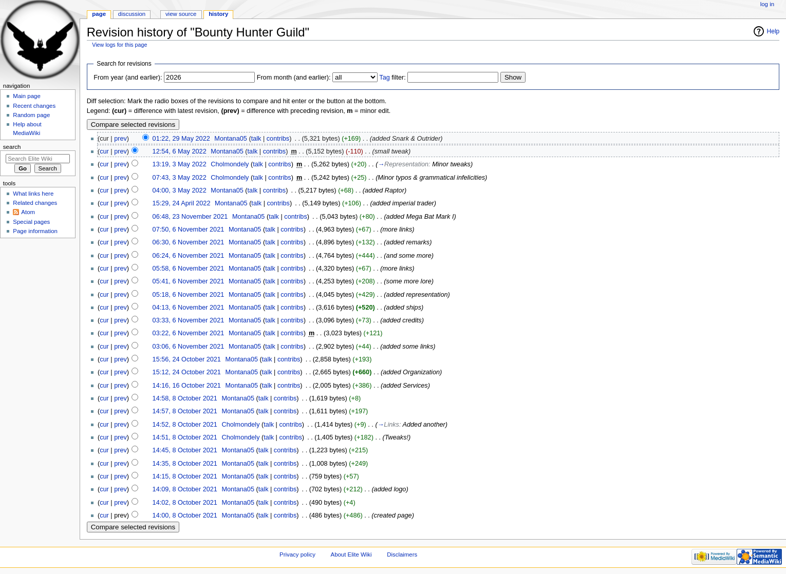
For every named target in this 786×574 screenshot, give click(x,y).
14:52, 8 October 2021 (185, 424)
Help (773, 31)
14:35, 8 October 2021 (185, 463)
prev (120, 138)
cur (104, 151)
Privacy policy (297, 554)
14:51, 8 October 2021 (185, 437)
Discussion (131, 14)
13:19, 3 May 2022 (180, 164)
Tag (384, 77)
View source (180, 14)
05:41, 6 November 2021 (188, 281)
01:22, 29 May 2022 (181, 138)
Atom (28, 212)
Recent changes (34, 106)
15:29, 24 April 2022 (182, 203)
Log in (767, 4)
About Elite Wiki (351, 554)
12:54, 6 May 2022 (180, 151)
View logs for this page (119, 45)
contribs (278, 138)
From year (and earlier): (127, 77)
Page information (35, 231)
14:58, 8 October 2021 (185, 398)
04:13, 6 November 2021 (188, 307)
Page (99, 14)
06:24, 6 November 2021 (188, 255)
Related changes (35, 203)
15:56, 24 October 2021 (187, 359)
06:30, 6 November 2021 (188, 242)
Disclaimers (402, 554)
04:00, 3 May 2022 (180, 190)
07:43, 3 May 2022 (180, 177)
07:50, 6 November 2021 (188, 229)
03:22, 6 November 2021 (188, 333)
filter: (392, 77)
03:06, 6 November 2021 (188, 346)
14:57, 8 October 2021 (185, 411)
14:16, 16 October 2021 (187, 385)
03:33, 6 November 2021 (188, 320)
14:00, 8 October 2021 (185, 515)
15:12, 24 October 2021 (187, 372)
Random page (31, 115)
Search (12, 147)
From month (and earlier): (294, 77)
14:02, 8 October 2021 (185, 502)
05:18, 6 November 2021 (188, 294)
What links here (33, 193)
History (218, 14)
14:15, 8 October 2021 (185, 476)
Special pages (31, 222)
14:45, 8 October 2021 (185, 450)
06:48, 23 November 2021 (190, 216)
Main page (27, 96)
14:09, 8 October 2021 (185, 489)
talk (256, 138)
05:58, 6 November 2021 (188, 268)
